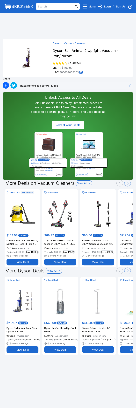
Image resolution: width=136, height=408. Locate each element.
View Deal (22, 262)
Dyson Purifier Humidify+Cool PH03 (60, 330)
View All (83, 183)
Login (107, 6)
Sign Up (121, 6)
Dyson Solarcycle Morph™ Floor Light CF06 (96, 330)
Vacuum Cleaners (75, 43)
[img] (130, 7)
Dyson (56, 43)
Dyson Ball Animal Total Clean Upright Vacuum (22, 330)
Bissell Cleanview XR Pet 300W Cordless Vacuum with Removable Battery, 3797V (97, 242)
